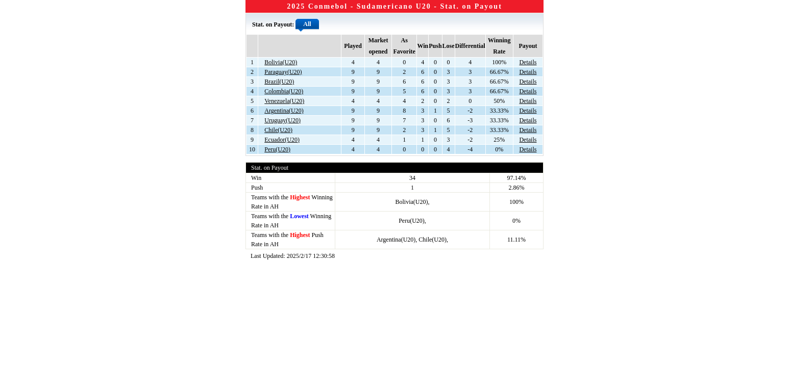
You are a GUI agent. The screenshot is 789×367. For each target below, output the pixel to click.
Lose (448, 45)
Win (422, 45)
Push (435, 45)
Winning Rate (499, 46)
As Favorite (404, 46)
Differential (470, 45)
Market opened (378, 46)
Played (353, 45)
